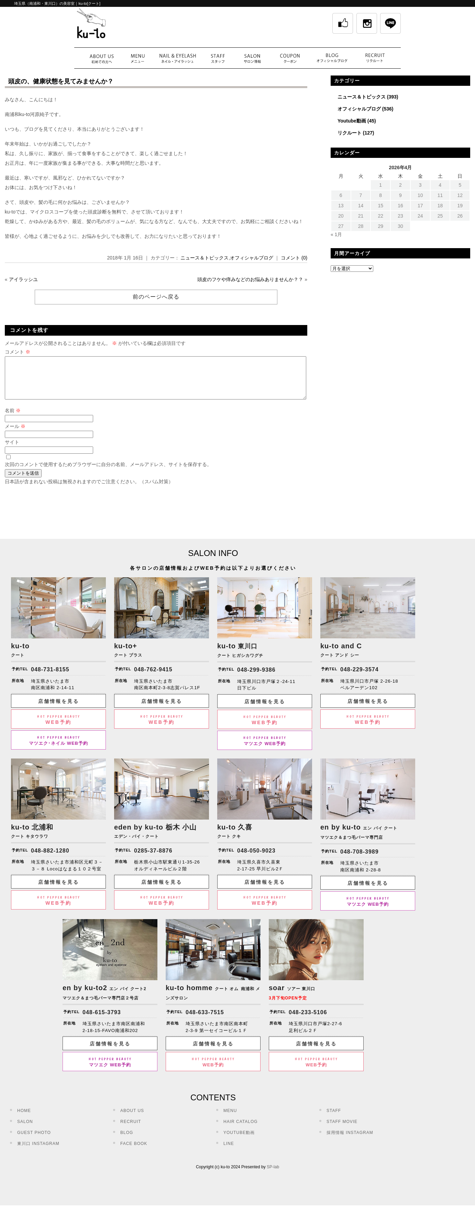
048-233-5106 (308, 1020)
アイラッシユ (23, 279)
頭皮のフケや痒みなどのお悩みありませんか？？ (250, 279)
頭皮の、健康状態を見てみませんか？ (60, 81)
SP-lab (273, 1175)
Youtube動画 (352, 121)
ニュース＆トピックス (204, 257)
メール (15, 434)
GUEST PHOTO (34, 1140)
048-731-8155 (50, 678)
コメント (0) (294, 257)
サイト (12, 450)
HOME (24, 1118)
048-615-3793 (101, 1020)
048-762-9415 (153, 678)
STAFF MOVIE (342, 1129)
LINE (228, 1151)
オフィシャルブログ (251, 257)
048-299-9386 (256, 678)
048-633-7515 (205, 1020)
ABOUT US (132, 1118)
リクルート (350, 133)
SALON (25, 1129)
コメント (17, 352)
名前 (13, 418)
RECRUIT (130, 1129)
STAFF (334, 1118)
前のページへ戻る (156, 297)
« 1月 (336, 234)
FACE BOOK (133, 1151)
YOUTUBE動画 (239, 1140)
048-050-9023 (256, 859)
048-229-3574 (359, 678)
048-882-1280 (50, 859)
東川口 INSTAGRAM (38, 1151)
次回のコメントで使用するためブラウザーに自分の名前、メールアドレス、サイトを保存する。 (108, 472)
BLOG (126, 1140)
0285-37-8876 (153, 859)
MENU (230, 1118)
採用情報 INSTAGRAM (350, 1140)
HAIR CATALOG (240, 1129)
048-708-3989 (359, 860)
